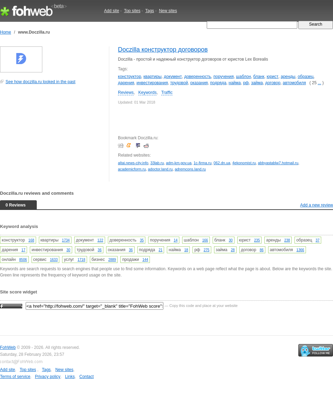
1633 (54, 260)
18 (186, 250)
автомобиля (294, 82)
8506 (23, 260)
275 (207, 250)
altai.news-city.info (133, 163)
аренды (288, 76)
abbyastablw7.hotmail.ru (278, 163)
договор (272, 82)
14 (176, 240)
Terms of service (15, 376)
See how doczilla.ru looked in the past (40, 81)
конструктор (129, 76)
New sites (168, 10)
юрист (273, 76)
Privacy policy (47, 376)
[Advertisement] (52, 136)
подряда (218, 82)
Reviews (126, 92)
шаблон (243, 76)
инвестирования (152, 82)
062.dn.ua (222, 163)
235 (257, 240)
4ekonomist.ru (244, 163)
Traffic (167, 92)
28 (232, 250)
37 (317, 240)
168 (31, 240)
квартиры (153, 76)
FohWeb (8, 347)
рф (246, 82)
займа (257, 82)
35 (142, 240)
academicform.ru (132, 169)
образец (306, 76)
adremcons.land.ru (190, 169)
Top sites (132, 10)
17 (23, 250)
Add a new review (316, 205)
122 (100, 240)
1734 (66, 240)
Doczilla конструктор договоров (163, 49)
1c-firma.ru (203, 163)
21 (160, 250)
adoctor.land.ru (160, 169)
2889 (112, 260)
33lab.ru (157, 163)
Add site (111, 10)
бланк (258, 76)
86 (262, 250)
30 (231, 240)
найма (235, 82)
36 (100, 250)
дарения (126, 82)
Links (70, 376)
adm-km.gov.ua (178, 163)
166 (205, 240)
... (319, 82)
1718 (81, 260)
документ (173, 76)
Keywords (147, 92)
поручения (223, 76)
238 (287, 240)
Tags (149, 10)
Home (5, 32)
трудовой (179, 82)
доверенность (197, 76)
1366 (300, 250)
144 (145, 260)
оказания (199, 82)
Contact (86, 376)
